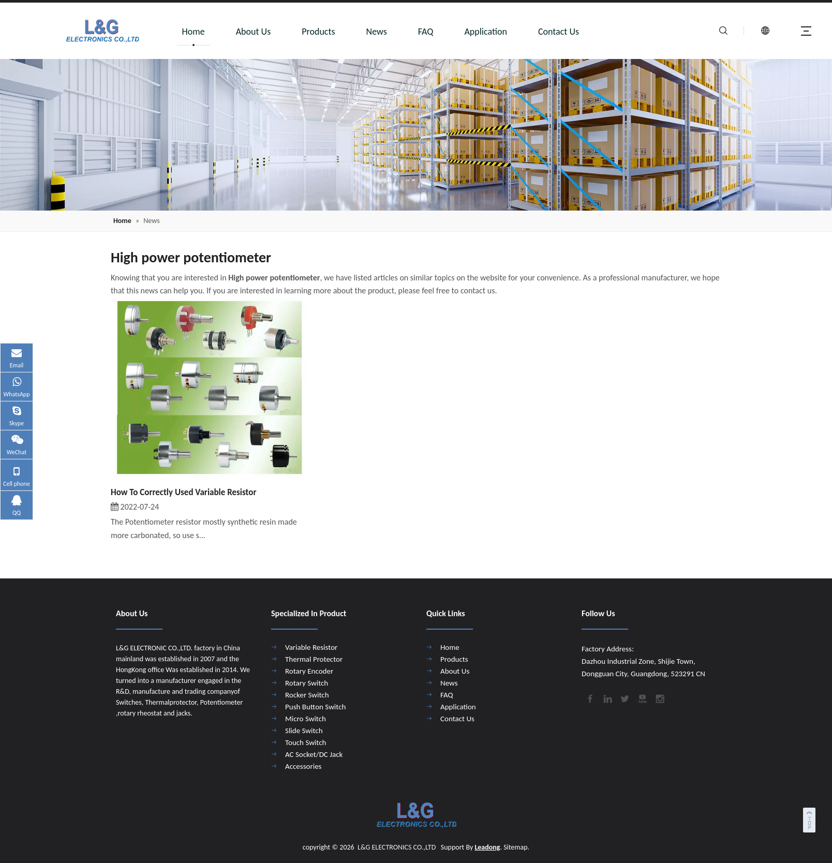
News (376, 31)
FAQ (426, 31)
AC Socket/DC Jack (314, 754)
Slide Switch (304, 730)
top (810, 818)
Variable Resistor (311, 647)
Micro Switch (305, 718)
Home (193, 31)
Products (318, 31)
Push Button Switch (315, 706)
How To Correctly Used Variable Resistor (184, 492)
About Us (253, 31)
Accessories (303, 766)
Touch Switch (305, 742)
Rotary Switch (306, 683)
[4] (416, 135)
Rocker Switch (307, 695)
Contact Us (558, 31)
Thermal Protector (314, 659)
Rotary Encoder (309, 671)
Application (485, 31)
